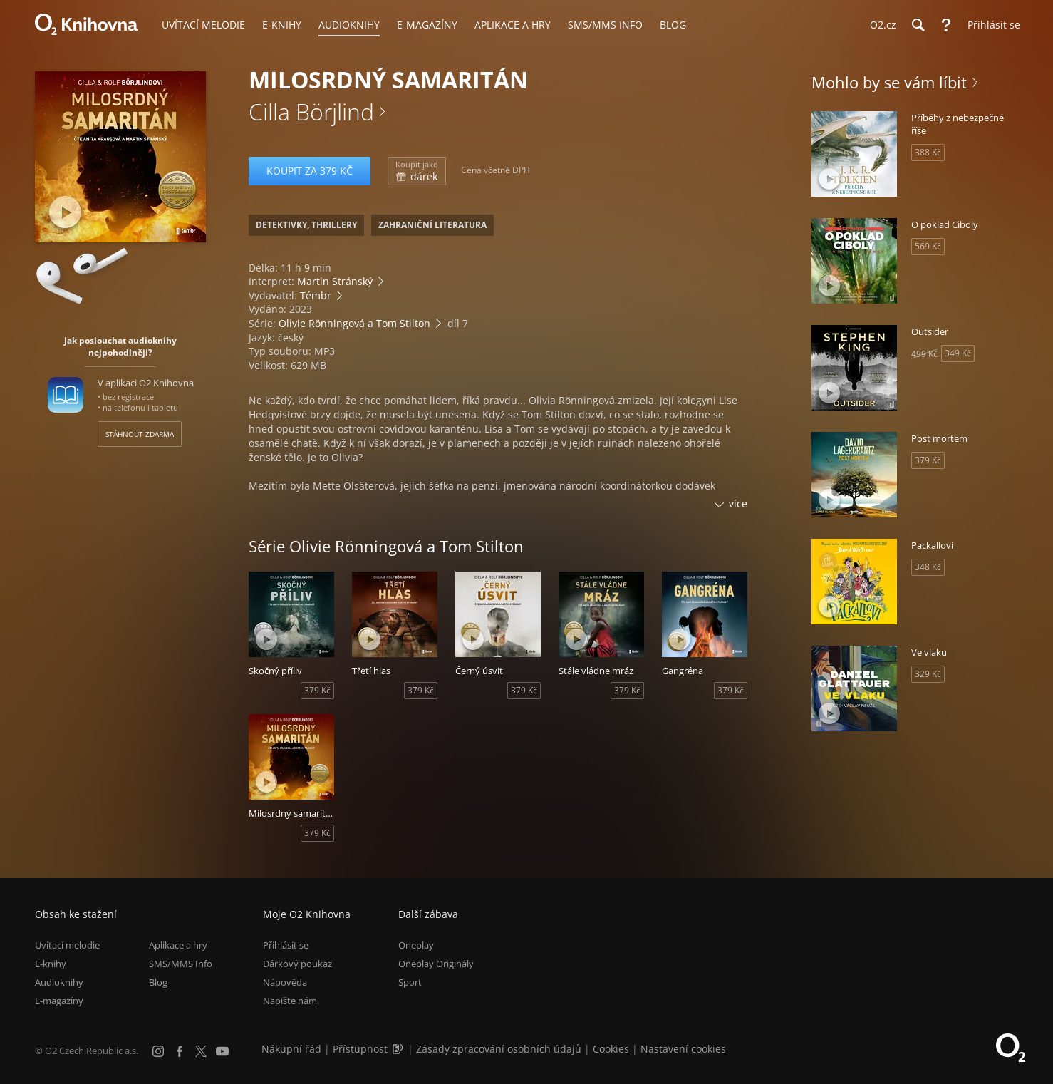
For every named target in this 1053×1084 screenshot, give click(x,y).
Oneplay (416, 945)
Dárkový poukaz (297, 963)
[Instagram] (158, 1051)
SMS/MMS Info (180, 963)
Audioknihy (59, 982)
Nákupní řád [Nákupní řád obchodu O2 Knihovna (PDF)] (291, 1048)
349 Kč (958, 353)
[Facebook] (179, 1051)
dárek (416, 171)
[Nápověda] (946, 25)
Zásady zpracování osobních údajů (498, 1048)
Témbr (315, 295)
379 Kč (317, 690)
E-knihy (50, 963)
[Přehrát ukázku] (65, 212)
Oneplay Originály (436, 963)
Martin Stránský (335, 281)
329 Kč (928, 674)
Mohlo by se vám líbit (889, 82)
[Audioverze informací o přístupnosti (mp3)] (399, 1048)
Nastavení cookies (683, 1048)
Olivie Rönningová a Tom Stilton (354, 323)
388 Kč (928, 152)
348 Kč (928, 567)
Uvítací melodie (67, 945)
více (738, 503)
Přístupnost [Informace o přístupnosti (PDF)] (360, 1048)
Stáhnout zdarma (139, 434)
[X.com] (201, 1051)
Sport (410, 982)
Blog (158, 982)
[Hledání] (917, 25)
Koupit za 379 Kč (309, 170)
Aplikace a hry (178, 945)
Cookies (611, 1048)
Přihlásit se (285, 945)
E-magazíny (59, 1000)
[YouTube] (222, 1051)
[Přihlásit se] (990, 25)
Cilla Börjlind (311, 111)
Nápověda (285, 982)
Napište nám (290, 1000)
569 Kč (928, 246)
